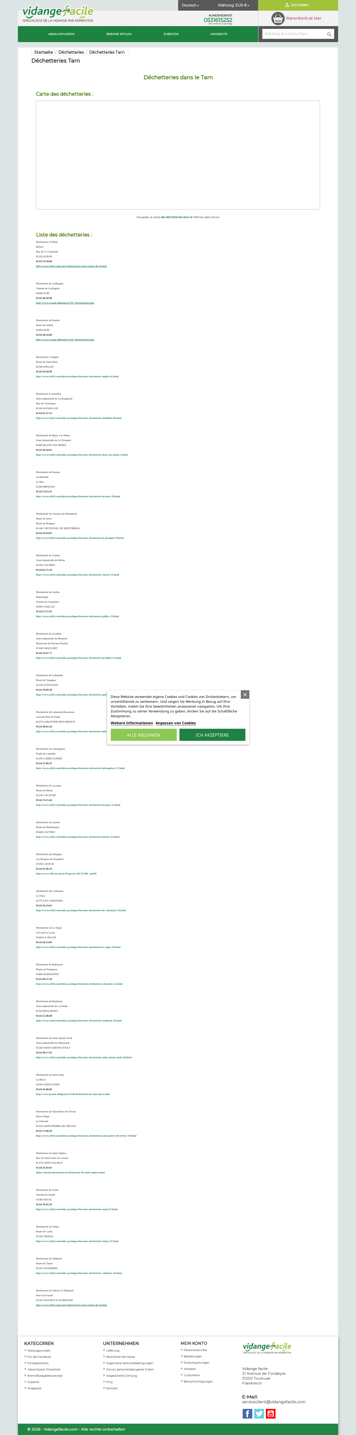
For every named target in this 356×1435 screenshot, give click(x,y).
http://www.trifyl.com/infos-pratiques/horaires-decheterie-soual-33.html (76, 1209)
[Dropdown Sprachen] (191, 5)
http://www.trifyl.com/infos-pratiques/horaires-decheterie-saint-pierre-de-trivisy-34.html (86, 1135)
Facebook (247, 1414)
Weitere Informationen (132, 722)
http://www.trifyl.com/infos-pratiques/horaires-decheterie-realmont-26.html (79, 1020)
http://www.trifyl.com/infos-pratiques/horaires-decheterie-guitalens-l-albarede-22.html (85, 694)
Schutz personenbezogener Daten (130, 1369)
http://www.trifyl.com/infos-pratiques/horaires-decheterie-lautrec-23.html (77, 836)
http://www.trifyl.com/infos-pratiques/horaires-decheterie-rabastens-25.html (79, 983)
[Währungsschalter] (242, 5)
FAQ (109, 1382)
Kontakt (111, 1388)
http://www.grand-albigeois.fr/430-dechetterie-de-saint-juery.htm (73, 1094)
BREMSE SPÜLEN (118, 34)
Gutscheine (191, 1375)
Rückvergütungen (197, 1362)
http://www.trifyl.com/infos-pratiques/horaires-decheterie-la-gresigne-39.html (80, 537)
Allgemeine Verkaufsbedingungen (129, 1363)
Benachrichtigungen (198, 1381)
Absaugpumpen (61, 34)
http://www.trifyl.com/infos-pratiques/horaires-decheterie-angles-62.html (77, 376)
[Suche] (298, 34)
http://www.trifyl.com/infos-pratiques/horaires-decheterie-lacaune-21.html (78, 804)
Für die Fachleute (39, 1357)
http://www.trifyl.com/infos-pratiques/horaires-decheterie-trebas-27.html (77, 1241)
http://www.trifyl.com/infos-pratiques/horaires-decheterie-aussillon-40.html (78, 417)
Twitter (259, 1414)
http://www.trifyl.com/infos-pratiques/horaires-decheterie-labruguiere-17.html (80, 768)
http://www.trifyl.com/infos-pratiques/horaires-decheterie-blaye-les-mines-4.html (82, 454)
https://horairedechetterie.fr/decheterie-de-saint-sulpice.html (70, 1172)
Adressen (190, 1369)
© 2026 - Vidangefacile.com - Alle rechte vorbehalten (76, 1429)
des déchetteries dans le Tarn (180, 217)
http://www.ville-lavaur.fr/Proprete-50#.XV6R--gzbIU (66, 873)
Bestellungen (193, 1356)
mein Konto (194, 1343)
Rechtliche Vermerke (120, 1357)
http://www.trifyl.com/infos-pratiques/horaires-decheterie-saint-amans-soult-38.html (83, 1057)
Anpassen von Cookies (176, 722)
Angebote (218, 34)
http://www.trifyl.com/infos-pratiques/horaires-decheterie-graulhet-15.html (78, 657)
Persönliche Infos (195, 1350)
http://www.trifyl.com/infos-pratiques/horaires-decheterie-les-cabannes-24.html (81, 910)
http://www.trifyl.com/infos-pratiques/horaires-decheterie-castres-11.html (77, 574)
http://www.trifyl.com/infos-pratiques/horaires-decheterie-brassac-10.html (78, 496)
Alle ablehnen (143, 735)
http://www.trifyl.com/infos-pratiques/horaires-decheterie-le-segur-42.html (78, 947)
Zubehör (171, 34)
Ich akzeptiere (212, 735)
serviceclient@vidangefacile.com (273, 1402)
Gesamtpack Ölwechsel (43, 1369)
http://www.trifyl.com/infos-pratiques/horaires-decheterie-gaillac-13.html (77, 616)
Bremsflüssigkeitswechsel (44, 1375)
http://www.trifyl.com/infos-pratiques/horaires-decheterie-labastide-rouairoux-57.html (85, 731)
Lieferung (112, 1350)
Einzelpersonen (38, 1363)
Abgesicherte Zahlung (121, 1375)
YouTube (271, 1414)
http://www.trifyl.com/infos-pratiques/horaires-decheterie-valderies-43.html (79, 1273)
